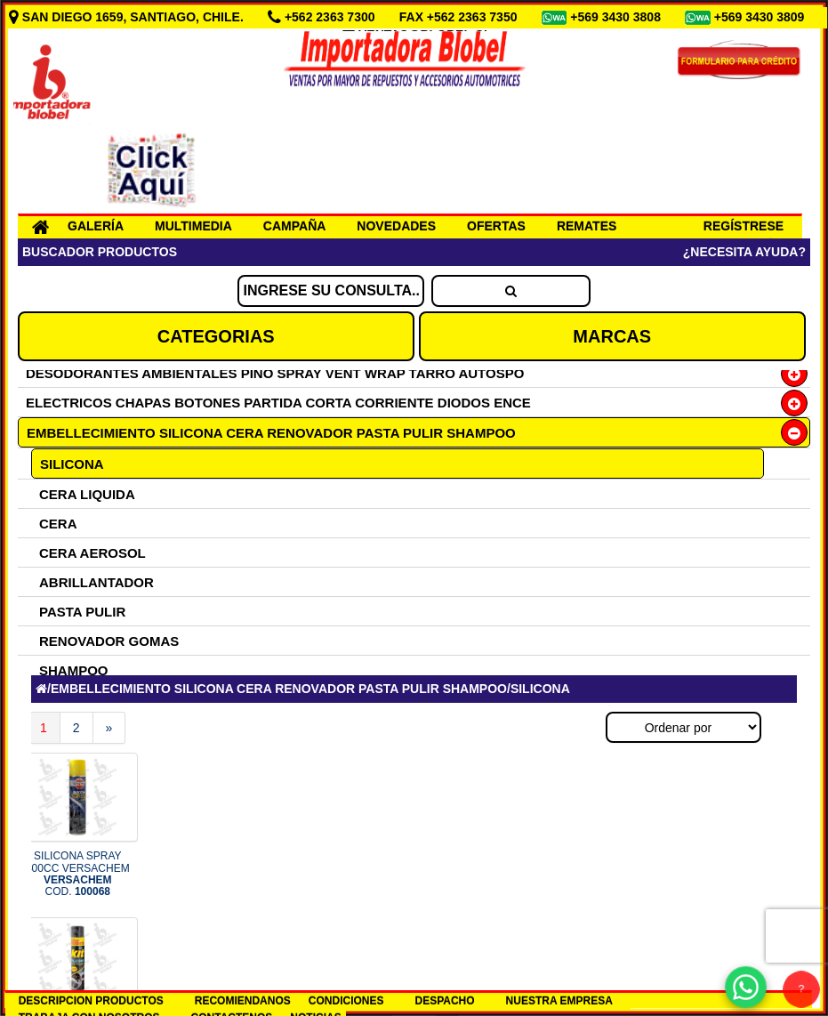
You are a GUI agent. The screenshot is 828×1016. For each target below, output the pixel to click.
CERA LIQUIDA (87, 494)
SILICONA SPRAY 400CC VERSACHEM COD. (78, 874)
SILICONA (72, 464)
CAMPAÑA (294, 226)
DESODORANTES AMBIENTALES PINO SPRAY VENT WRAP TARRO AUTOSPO (275, 373)
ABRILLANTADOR (96, 582)
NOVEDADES (396, 226)
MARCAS (612, 336)
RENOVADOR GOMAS (109, 641)
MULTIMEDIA (193, 226)
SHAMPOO (74, 670)
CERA (58, 523)
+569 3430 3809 (761, 17)
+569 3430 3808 (617, 17)
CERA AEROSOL (92, 552)
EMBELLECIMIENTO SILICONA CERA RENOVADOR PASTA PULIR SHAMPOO (271, 432)
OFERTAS (496, 226)
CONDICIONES (346, 1001)
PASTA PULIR (82, 611)
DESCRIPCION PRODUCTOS (91, 1001)
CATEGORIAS (216, 336)
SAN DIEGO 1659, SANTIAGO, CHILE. (128, 17)
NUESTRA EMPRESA (559, 1001)
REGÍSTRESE (743, 226)
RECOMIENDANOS (243, 1001)
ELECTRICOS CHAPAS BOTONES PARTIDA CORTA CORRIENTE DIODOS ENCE (278, 402)
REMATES (586, 226)
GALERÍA (96, 226)
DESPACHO (444, 1001)
